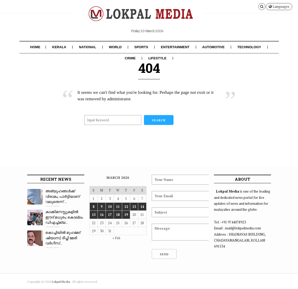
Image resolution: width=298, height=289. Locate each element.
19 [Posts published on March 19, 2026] (126, 214)
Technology (249, 47)
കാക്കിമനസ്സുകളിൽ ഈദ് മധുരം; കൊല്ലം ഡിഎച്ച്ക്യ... (64, 217)
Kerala (59, 47)
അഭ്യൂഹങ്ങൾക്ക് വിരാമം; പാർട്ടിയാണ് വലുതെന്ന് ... (62, 196)
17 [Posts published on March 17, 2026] (110, 214)
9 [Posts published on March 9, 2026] (101, 206)
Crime (130, 58)
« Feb (116, 238)
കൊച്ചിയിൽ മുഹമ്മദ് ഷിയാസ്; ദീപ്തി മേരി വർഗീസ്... (62, 237)
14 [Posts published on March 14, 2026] (142, 206)
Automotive (213, 47)
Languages (279, 6)
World (115, 47)
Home (35, 47)
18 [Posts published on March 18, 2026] (118, 214)
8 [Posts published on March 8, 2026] (93, 206)
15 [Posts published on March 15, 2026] (93, 214)
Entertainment (175, 47)
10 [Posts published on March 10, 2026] (110, 206)
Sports (141, 47)
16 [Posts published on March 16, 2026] (101, 214)
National (87, 47)
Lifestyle (157, 58)
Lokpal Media (61, 282)
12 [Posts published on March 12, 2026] (126, 206)
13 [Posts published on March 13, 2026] (134, 206)
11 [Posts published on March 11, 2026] (118, 206)
